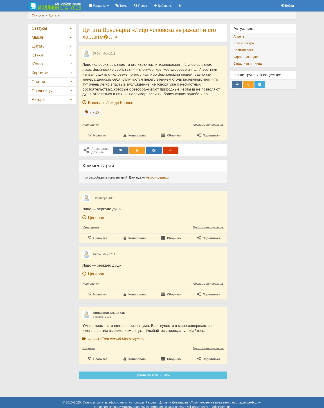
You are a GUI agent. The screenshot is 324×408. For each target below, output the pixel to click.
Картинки (40, 73)
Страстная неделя (247, 57)
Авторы (38, 99)
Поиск (140, 5)
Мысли (38, 37)
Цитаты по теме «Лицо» (153, 375)
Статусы (39, 28)
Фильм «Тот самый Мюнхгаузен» (116, 339)
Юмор (37, 64)
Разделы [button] (99, 5)
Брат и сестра (244, 43)
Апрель (239, 36)
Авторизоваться (157, 177)
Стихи (37, 55)
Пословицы (42, 90)
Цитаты (38, 46)
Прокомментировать (208, 124)
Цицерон (96, 217)
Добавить (163, 5)
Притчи (38, 81)
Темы (121, 5)
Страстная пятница (248, 63)
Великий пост (243, 50)
